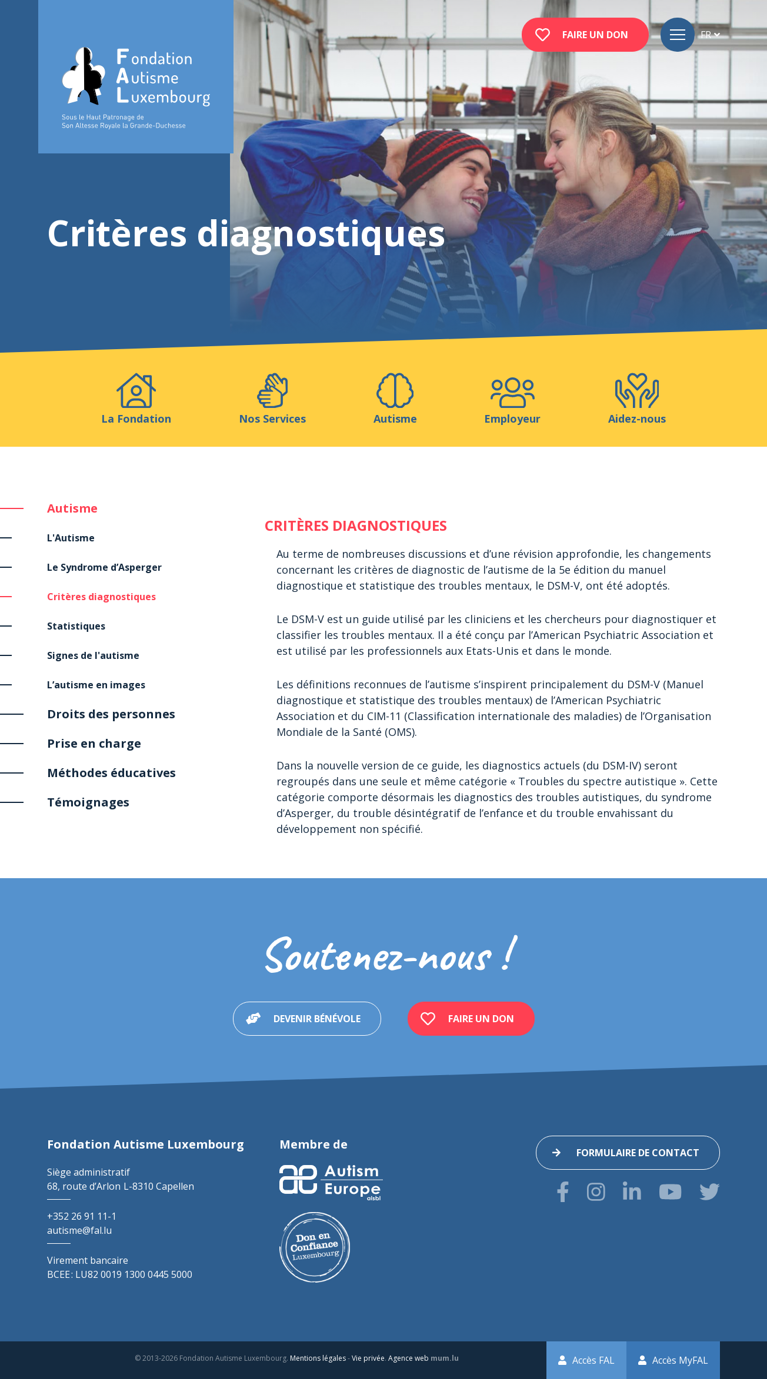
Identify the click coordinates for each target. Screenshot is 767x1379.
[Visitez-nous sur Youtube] (670, 1191)
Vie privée (368, 1358)
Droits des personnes (111, 714)
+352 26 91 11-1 (81, 1216)
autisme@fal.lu (79, 1230)
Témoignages (88, 802)
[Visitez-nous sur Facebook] (562, 1191)
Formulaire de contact (637, 1152)
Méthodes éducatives (111, 773)
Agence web (408, 1358)
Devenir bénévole (317, 1018)
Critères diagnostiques (101, 596)
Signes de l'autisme (93, 655)
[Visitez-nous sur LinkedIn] (632, 1191)
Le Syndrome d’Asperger (104, 567)
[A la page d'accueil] (136, 88)
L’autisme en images (96, 684)
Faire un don (595, 34)
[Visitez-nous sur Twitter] (709, 1191)
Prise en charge (94, 743)
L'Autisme (71, 537)
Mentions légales (318, 1358)
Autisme (72, 508)
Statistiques (76, 626)
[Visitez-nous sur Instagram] (596, 1191)
